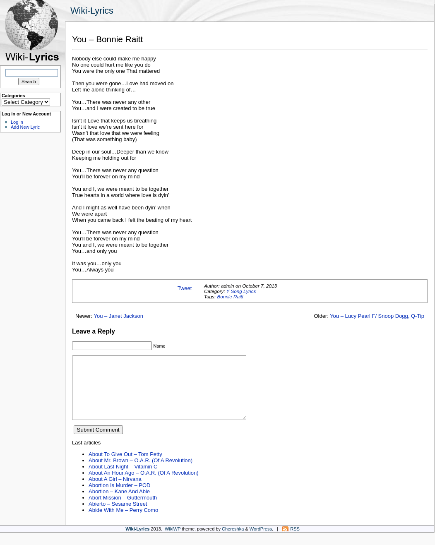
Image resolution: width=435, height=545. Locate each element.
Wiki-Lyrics (91, 10)
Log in (17, 122)
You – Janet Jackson (118, 316)
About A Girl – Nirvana (115, 491)
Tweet (185, 288)
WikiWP (172, 541)
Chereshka (233, 541)
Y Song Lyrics (241, 291)
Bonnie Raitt (230, 296)
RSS (295, 541)
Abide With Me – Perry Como (123, 522)
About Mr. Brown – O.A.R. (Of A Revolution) (140, 473)
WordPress (261, 541)
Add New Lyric (25, 127)
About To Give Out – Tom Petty (125, 466)
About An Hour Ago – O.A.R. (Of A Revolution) (144, 485)
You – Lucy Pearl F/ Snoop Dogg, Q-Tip (377, 316)
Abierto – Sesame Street (118, 516)
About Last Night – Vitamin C (123, 479)
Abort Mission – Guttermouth (123, 510)
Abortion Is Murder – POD (119, 498)
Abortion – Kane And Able (119, 504)
